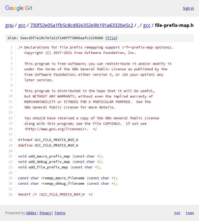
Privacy (45, 212)
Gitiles (31, 212)
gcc (22, 25)
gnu (9, 25)
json (190, 212)
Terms (59, 212)
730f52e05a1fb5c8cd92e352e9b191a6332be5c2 (81, 25)
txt (177, 212)
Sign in (188, 8)
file (111, 38)
